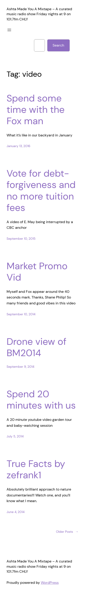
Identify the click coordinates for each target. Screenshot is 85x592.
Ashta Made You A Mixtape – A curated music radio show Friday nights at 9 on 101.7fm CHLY (39, 14)
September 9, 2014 (20, 367)
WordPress (50, 582)
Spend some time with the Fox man (36, 110)
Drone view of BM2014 (36, 347)
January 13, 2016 (18, 146)
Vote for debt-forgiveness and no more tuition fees (41, 191)
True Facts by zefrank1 (36, 469)
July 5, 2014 (15, 436)
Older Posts (67, 531)
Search (58, 45)
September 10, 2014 (21, 314)
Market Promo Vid (37, 271)
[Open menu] (9, 30)
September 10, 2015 (21, 239)
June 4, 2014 (15, 512)
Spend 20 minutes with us (41, 399)
